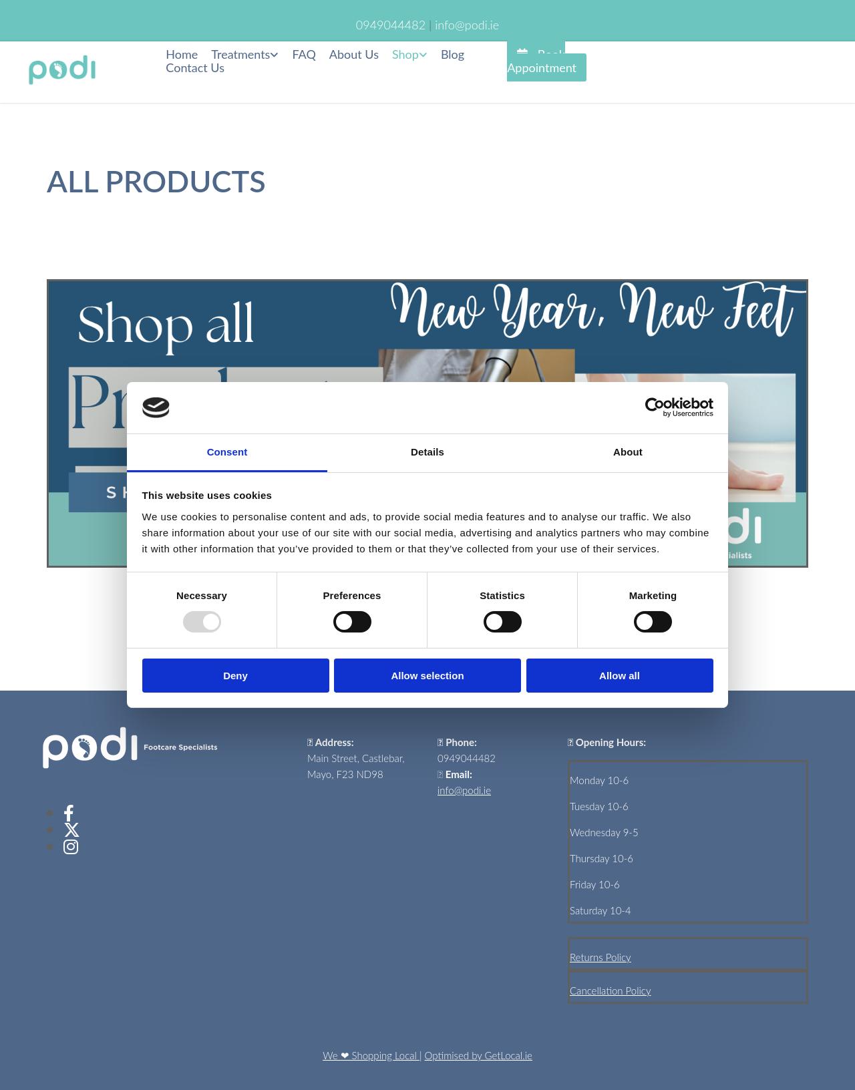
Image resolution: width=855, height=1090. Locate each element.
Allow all (619, 675)
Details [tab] (427, 452)
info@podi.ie (464, 790)
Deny (235, 675)
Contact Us (195, 67)
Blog (452, 54)
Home (182, 54)
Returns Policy (600, 957)
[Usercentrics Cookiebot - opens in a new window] (654, 407)
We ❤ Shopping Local (371, 1055)
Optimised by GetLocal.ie (478, 1055)
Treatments (240, 54)
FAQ (303, 54)
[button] (546, 60)
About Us (354, 54)
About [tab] (628, 452)
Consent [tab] (227, 452)
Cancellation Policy (610, 990)
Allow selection (427, 675)
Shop (405, 54)
